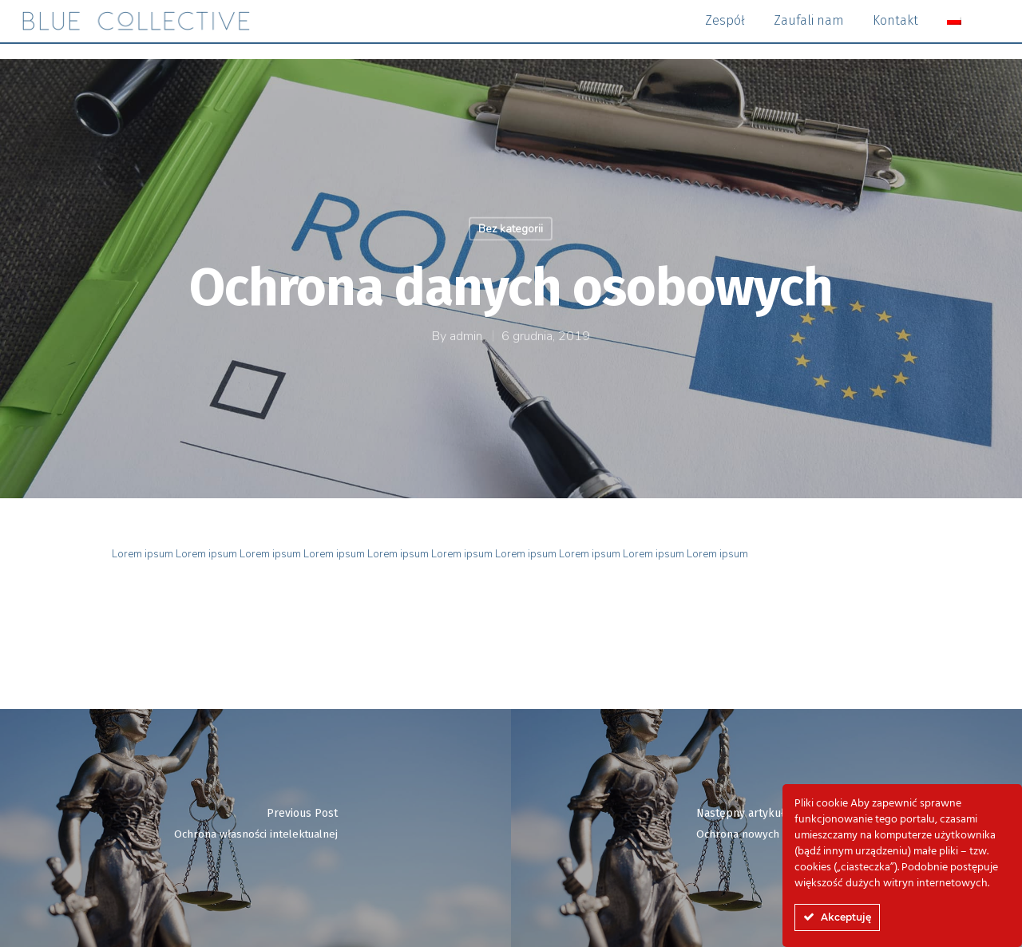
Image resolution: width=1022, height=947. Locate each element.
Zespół (725, 28)
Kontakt (895, 28)
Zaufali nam (809, 28)
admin (466, 336)
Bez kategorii (510, 228)
